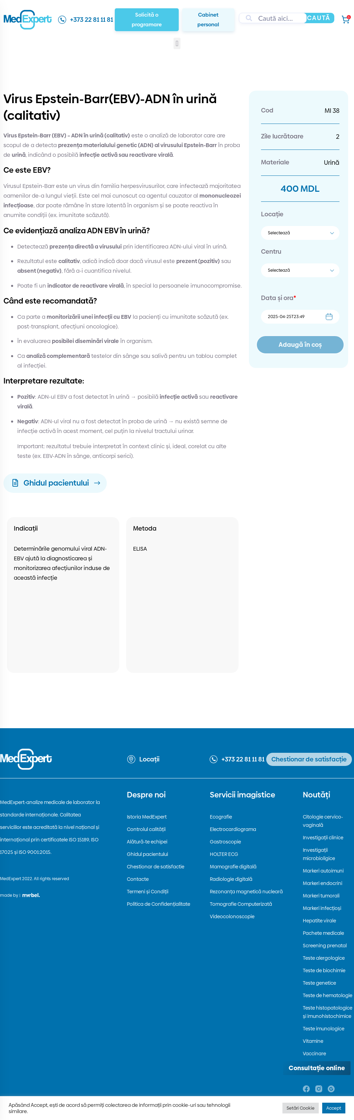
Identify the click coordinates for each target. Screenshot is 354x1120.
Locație (272, 214)
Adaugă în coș (300, 344)
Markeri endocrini (322, 883)
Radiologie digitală (231, 879)
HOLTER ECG (224, 854)
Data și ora (278, 297)
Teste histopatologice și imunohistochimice (327, 1012)
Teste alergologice (324, 958)
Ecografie (221, 816)
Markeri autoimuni (323, 870)
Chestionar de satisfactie (155, 866)
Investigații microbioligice (319, 854)
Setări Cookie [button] (301, 1108)
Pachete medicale (323, 933)
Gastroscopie (225, 841)
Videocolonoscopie (232, 916)
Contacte (138, 879)
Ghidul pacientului (147, 854)
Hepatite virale (319, 920)
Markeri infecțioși (322, 908)
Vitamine (313, 1041)
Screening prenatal (325, 945)
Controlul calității (146, 829)
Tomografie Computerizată (241, 904)
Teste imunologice (323, 1028)
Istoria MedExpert (147, 816)
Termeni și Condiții (147, 891)
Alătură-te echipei (147, 841)
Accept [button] (333, 1108)
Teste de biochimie (324, 970)
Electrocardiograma (233, 829)
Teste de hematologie (327, 995)
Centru (271, 251)
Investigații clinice (323, 837)
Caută (318, 17)
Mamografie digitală (233, 866)
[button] (177, 43)
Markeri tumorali (321, 895)
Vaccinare (314, 1053)
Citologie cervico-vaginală (323, 821)
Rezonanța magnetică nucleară (246, 891)
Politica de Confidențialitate (158, 904)
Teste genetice (319, 982)
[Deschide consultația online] (317, 1068)
